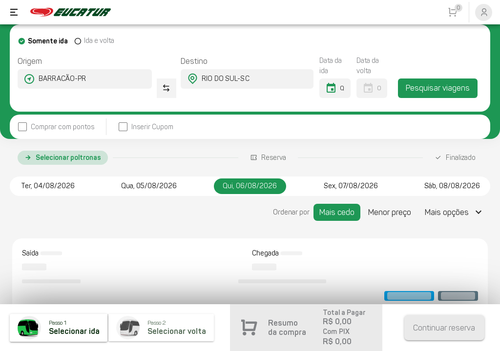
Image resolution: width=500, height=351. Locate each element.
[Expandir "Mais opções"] (454, 212)
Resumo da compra (287, 327)
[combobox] (76, 79)
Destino (194, 61)
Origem (30, 61)
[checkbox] (56, 127)
